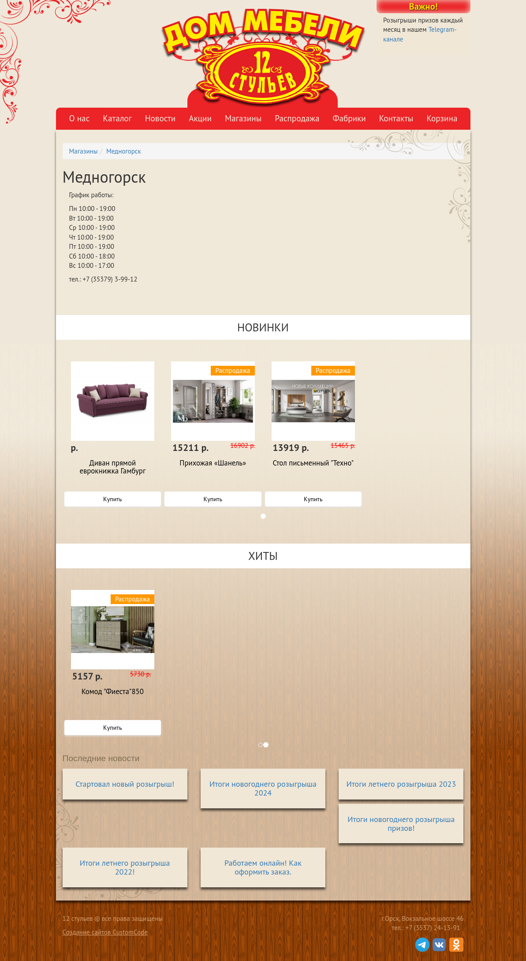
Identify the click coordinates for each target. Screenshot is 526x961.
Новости (160, 118)
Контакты (396, 118)
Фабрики (349, 118)
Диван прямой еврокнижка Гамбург (112, 467)
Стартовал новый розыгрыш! (124, 784)
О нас (79, 118)
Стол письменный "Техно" (313, 463)
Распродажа (297, 118)
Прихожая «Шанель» (212, 463)
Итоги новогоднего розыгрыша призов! (401, 823)
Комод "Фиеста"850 (113, 691)
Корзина (441, 118)
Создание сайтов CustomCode (105, 932)
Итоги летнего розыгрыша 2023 (401, 784)
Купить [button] (112, 499)
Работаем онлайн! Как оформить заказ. (263, 867)
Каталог (117, 118)
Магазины (243, 118)
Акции (200, 118)
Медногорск (123, 151)
